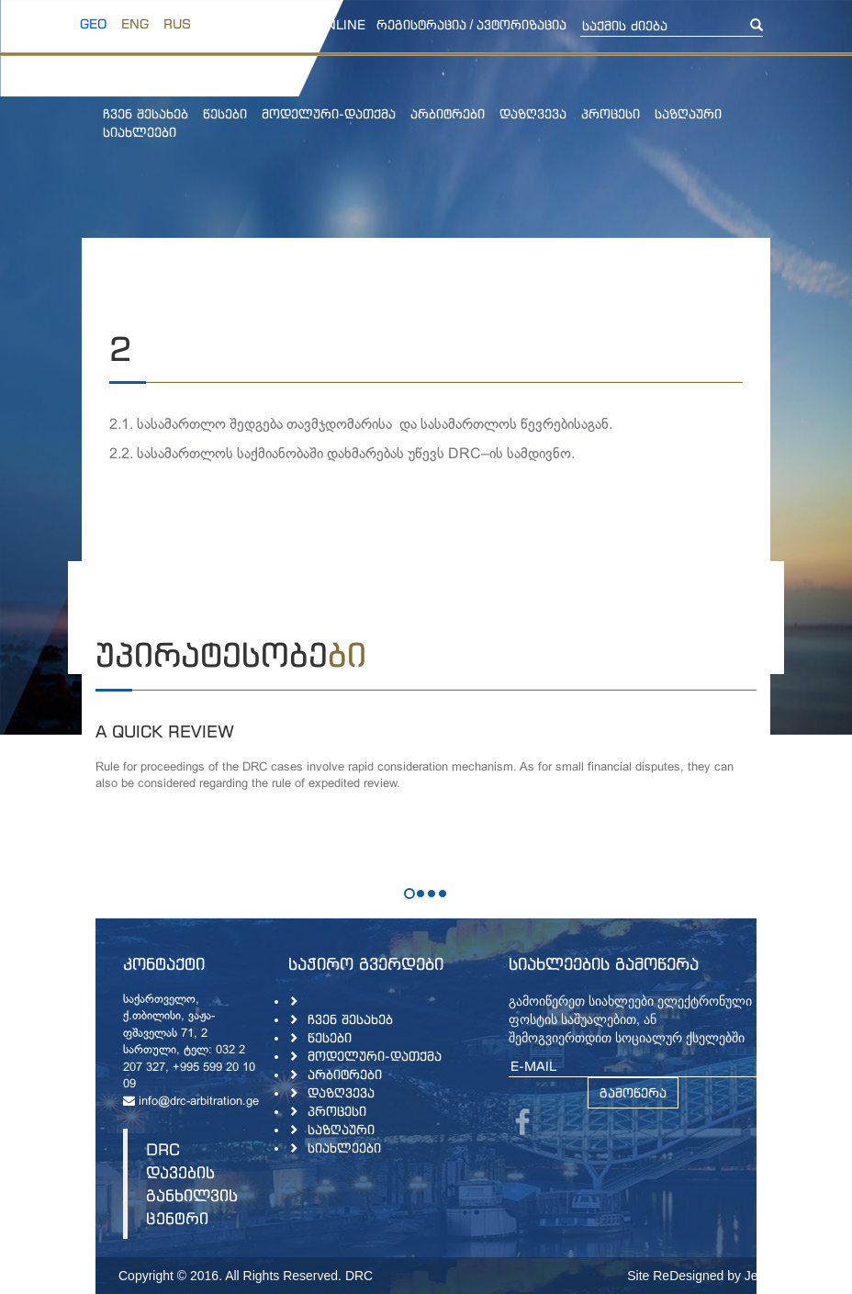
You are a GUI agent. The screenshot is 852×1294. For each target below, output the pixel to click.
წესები (225, 113)
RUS (177, 23)
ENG (135, 23)
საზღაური (688, 113)
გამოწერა (633, 1092)
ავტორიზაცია (521, 24)
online (341, 24)
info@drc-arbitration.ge (191, 1102)
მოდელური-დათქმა (329, 113)
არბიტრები (447, 113)
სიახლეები (139, 132)
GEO (93, 23)
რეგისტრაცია (421, 24)
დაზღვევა (532, 113)
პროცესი (610, 113)
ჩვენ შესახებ (145, 113)
